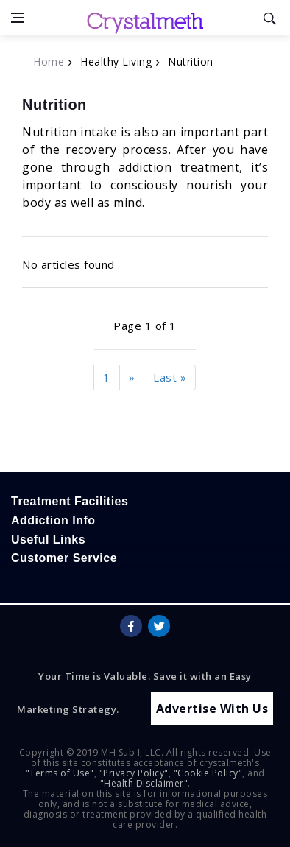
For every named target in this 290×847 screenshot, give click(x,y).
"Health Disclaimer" (144, 783)
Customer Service (64, 558)
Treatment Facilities (69, 501)
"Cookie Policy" (208, 773)
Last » (169, 377)
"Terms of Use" (60, 773)
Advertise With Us (212, 708)
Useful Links (48, 539)
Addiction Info (53, 520)
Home (48, 61)
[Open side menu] (17, 17)
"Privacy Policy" (134, 773)
